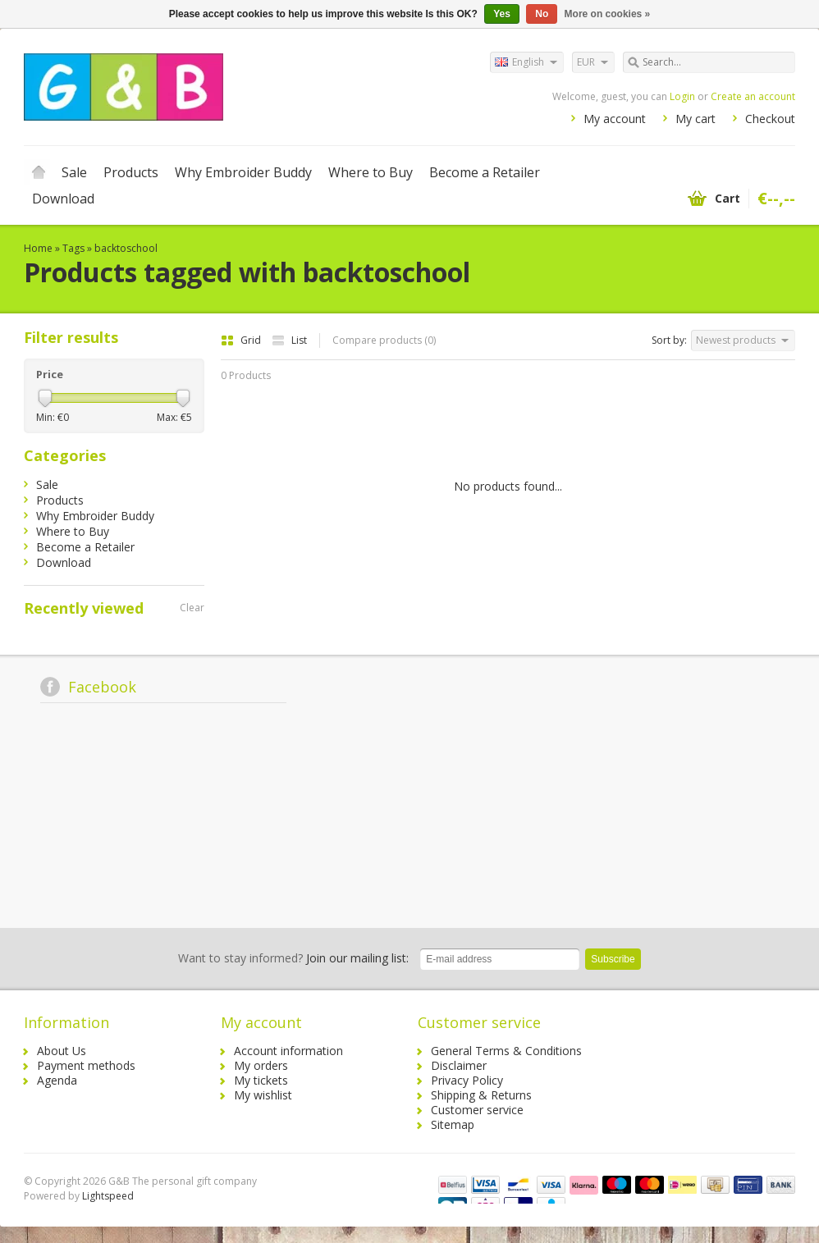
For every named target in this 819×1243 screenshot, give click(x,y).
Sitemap (452, 1124)
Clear (192, 608)
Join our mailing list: (293, 958)
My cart (695, 118)
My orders (261, 1065)
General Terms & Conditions (506, 1050)
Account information (288, 1050)
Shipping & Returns (481, 1095)
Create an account (753, 96)
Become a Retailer (484, 172)
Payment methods (86, 1065)
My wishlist (263, 1095)
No (541, 14)
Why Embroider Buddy (243, 172)
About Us (61, 1050)
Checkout (770, 118)
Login (682, 96)
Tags (73, 248)
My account (614, 118)
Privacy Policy (467, 1080)
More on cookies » (608, 14)
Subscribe (612, 959)
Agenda (57, 1080)
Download (63, 199)
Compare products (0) (384, 340)
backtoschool (126, 248)
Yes (501, 14)
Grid (242, 340)
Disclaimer (459, 1065)
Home (38, 172)
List (289, 340)
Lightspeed (108, 1196)
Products (130, 172)
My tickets (261, 1080)
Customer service (477, 1109)
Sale (74, 172)
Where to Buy (370, 172)
